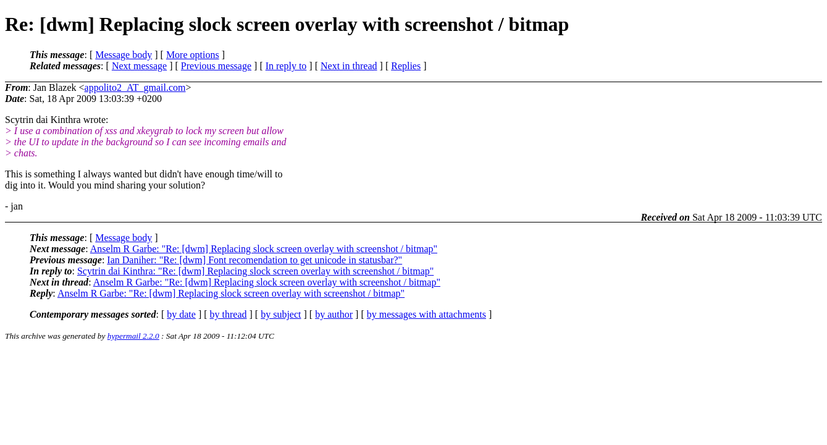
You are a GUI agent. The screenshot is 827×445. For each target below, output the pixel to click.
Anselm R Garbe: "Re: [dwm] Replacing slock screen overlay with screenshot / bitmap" (263, 249)
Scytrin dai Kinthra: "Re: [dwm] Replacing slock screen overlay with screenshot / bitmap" (255, 271)
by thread (228, 314)
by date (181, 314)
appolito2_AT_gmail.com (135, 87)
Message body (123, 54)
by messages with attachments (426, 314)
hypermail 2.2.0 (133, 336)
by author (334, 314)
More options (192, 54)
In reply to (286, 66)
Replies (406, 66)
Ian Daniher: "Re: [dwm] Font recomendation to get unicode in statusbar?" (254, 260)
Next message (139, 66)
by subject (281, 314)
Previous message (216, 66)
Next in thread (349, 66)
